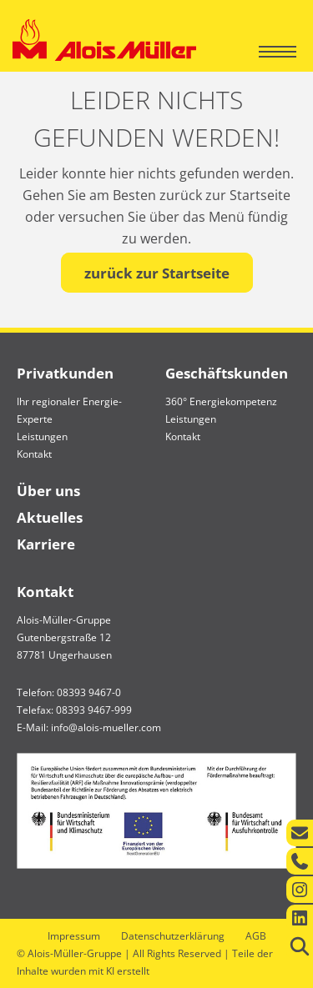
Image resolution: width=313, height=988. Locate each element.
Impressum (74, 936)
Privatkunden (65, 373)
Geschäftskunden (226, 373)
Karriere (46, 544)
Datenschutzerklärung (173, 936)
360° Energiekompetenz (221, 401)
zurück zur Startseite (157, 273)
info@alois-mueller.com (106, 727)
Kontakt (34, 454)
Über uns (48, 490)
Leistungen (42, 436)
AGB (255, 936)
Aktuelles (50, 517)
